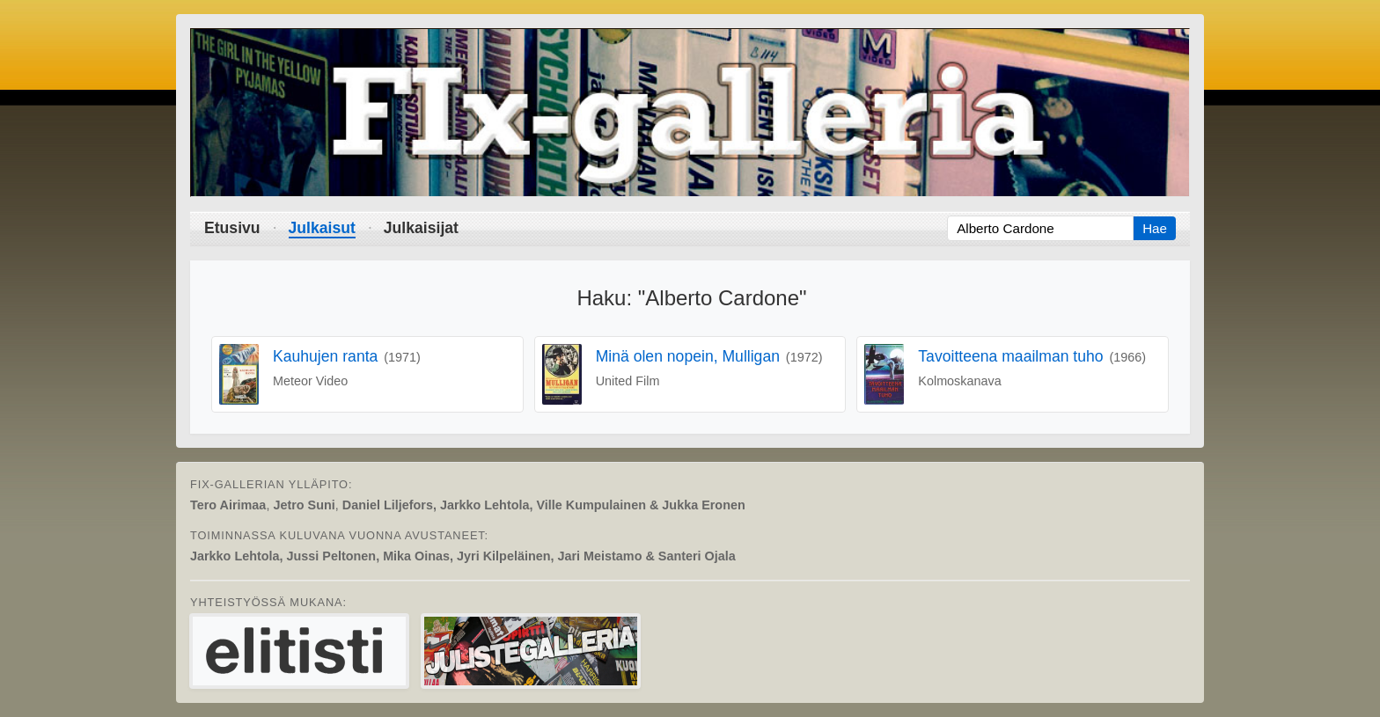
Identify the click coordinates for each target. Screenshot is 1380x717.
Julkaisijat (421, 228)
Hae (1154, 228)
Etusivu (232, 228)
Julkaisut (322, 228)
